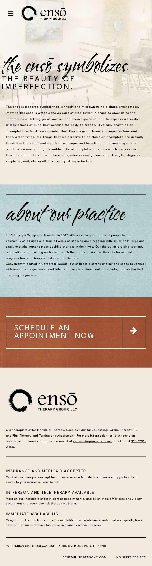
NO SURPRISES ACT (131, 557)
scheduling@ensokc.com (92, 441)
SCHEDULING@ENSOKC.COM (85, 557)
